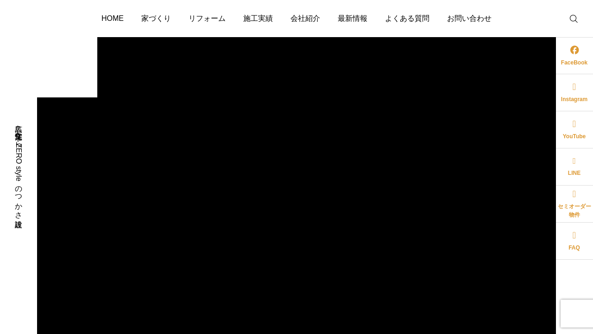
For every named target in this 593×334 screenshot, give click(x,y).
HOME (112, 18)
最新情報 (352, 18)
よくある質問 (407, 18)
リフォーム (207, 18)
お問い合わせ (469, 18)
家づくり (156, 18)
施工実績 (258, 18)
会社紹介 (305, 18)
